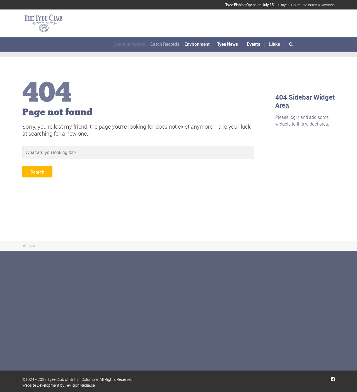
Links (274, 44)
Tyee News (227, 44)
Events (253, 44)
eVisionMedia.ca (81, 385)
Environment (198, 44)
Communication (130, 44)
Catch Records (166, 44)
